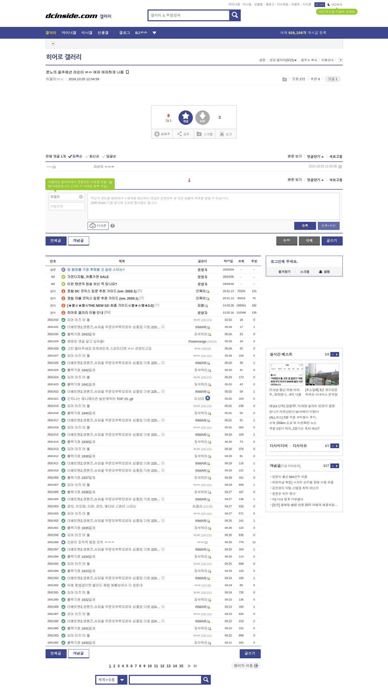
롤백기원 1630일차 (78, 643)
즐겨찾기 (284, 272)
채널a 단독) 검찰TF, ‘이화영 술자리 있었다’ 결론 (302, 406)
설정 (262, 60)
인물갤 (258, 4)
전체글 (55, 241)
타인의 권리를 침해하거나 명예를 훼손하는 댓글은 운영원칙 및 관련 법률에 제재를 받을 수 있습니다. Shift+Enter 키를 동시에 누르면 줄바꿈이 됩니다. (160, 201)
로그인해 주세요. (284, 262)
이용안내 (327, 60)
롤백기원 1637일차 (78, 478)
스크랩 (284, 79)
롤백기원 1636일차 (78, 492)
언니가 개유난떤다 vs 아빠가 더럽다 (294, 412)
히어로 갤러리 (63, 57)
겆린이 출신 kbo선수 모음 (289, 477)
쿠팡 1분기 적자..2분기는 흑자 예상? (294, 428)
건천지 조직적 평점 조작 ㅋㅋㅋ (87, 542)
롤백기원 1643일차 (78, 334)
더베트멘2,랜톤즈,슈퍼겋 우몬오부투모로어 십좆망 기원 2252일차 (110, 499)
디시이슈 (300, 446)
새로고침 (336, 157)
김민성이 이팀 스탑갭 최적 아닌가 (295, 488)
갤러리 (51, 33)
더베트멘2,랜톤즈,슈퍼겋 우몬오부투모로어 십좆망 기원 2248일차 (110, 607)
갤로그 (270, 4)
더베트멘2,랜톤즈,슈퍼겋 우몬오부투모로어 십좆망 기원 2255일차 (110, 435)
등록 (305, 226)
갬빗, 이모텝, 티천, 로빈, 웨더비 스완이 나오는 (98, 506)
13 (169, 666)
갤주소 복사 (309, 60)
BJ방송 (141, 33)
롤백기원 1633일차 (78, 571)
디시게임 (282, 4)
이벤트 (295, 4)
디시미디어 (279, 446)
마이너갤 (234, 4)
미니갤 (247, 4)
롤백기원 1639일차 (78, 442)
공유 (183, 133)
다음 (189, 666)
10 (150, 666)
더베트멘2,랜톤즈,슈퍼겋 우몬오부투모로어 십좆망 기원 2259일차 (110, 327)
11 (156, 666)
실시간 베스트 (281, 354)
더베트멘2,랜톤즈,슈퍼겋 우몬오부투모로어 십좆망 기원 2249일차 (110, 578)
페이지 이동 (246, 666)
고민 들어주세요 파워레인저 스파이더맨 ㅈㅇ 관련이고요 (106, 349)
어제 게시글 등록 (303, 33)
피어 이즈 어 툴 (75, 320)
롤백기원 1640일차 (78, 413)
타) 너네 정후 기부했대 (287, 499)
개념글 (78, 241)
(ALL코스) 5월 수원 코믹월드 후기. (293, 417)
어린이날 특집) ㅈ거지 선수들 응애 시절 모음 (303, 482)
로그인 (320, 4)
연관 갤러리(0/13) (283, 60)
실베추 (162, 134)
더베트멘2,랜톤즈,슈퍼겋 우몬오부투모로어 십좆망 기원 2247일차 (110, 621)
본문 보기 (295, 156)
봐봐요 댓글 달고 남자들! (82, 341)
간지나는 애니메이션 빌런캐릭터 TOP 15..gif (97, 399)
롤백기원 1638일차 (78, 456)
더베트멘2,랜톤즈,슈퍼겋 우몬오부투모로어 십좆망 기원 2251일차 (110, 521)
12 (162, 666)
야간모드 (335, 4)
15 (181, 666)
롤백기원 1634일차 (78, 557)
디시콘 (307, 4)
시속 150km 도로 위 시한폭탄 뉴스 (293, 423)
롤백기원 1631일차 (78, 628)
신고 (226, 133)
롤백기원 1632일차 (78, 600)
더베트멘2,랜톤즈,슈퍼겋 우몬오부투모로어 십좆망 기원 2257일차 (110, 392)
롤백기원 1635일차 (78, 528)
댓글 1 (333, 79)
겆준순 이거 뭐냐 (284, 494)
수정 (286, 241)
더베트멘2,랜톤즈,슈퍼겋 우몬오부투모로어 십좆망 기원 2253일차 (110, 470)
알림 (324, 272)
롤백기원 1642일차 (78, 370)
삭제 (340, 166)
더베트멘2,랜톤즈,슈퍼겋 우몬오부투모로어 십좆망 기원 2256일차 (110, 420)
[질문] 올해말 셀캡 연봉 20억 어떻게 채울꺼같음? (305, 505)
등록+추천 (328, 226)
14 (175, 666)
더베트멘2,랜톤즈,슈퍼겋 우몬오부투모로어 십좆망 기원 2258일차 (110, 363)
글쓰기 (332, 241)
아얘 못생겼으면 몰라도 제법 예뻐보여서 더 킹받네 (102, 585)
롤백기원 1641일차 (78, 384)
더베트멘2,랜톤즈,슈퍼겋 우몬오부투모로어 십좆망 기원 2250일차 (110, 549)
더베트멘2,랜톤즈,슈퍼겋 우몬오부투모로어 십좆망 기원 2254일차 (110, 463)
